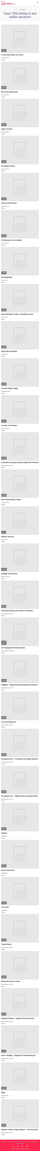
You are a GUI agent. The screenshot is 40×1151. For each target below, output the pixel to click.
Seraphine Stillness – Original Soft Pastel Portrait (17, 1018)
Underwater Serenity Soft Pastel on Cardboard (17, 611)
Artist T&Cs (35, 1141)
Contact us (10, 1141)
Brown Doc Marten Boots (9, 92)
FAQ (23, 1141)
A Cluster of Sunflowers (9, 425)
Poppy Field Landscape (9, 351)
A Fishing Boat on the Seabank (11, 240)
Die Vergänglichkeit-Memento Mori (13, 648)
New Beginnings (6, 277)
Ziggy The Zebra (6, 129)
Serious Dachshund (7, 870)
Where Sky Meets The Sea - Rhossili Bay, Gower (17, 314)
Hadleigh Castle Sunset (9, 574)
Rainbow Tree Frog (7, 537)
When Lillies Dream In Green (10, 981)
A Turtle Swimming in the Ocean (12, 55)
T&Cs (30, 1141)
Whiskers (4, 833)
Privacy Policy (17, 1141)
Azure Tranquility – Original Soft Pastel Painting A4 (18, 1055)
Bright (3, 1092)
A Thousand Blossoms (8, 722)
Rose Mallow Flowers (8, 166)
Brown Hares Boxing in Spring (11, 500)
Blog (26, 1141)
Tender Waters (6, 944)
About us (4, 1141)
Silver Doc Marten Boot (9, 203)
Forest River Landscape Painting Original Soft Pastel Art (20, 462)
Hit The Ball (5, 907)
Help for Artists (20, 1143)
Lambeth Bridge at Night (9, 388)
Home (15, 9)
